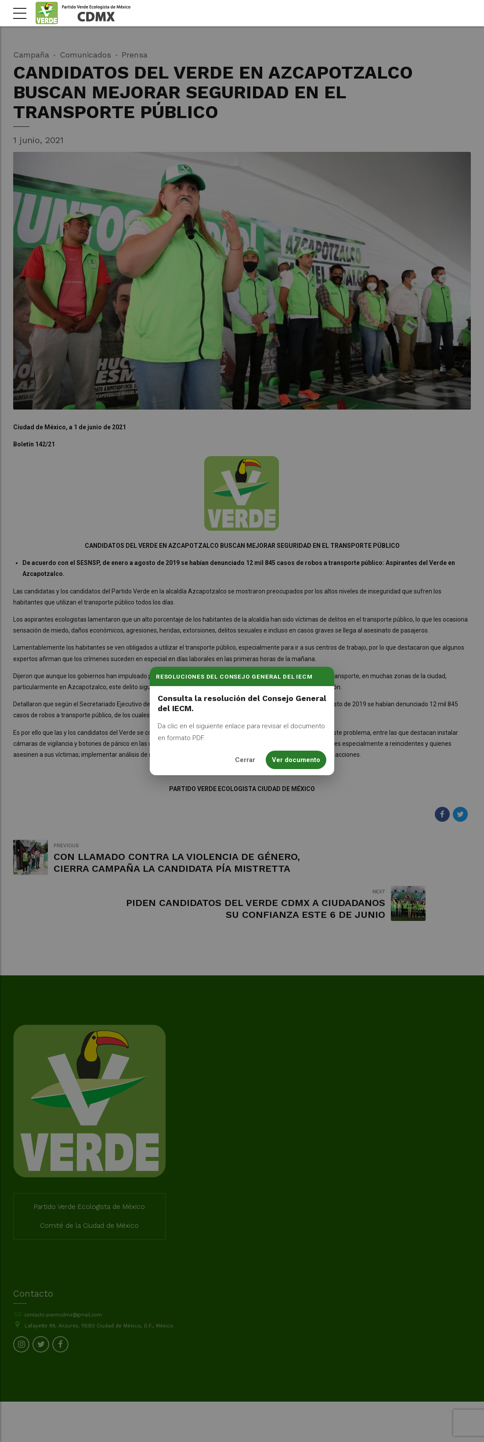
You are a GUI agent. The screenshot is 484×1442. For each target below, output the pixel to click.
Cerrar (245, 760)
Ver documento (296, 760)
